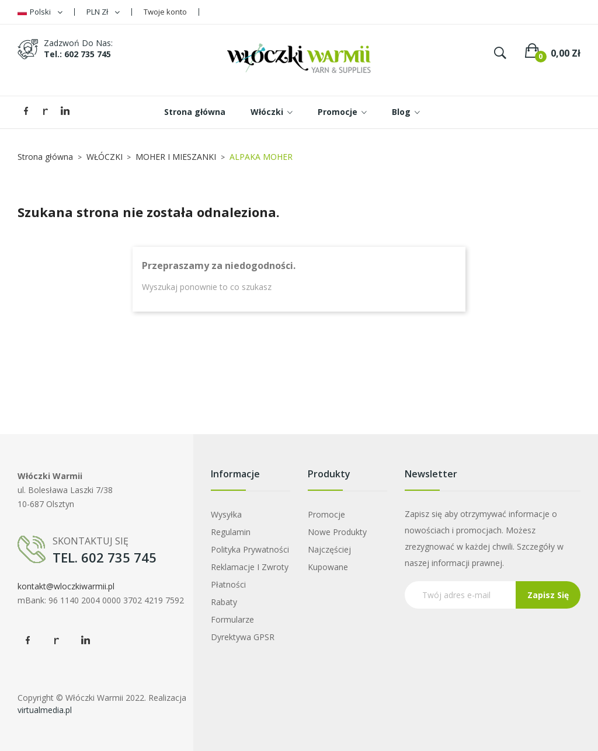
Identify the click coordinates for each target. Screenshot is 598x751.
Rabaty (224, 601)
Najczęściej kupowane (329, 558)
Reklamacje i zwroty (249, 566)
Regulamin (231, 531)
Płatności (228, 584)
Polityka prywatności (250, 549)
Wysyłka (226, 514)
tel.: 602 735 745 (77, 54)
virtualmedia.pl (45, 709)
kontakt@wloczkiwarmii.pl (66, 586)
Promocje (326, 514)
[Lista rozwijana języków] (40, 12)
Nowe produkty (337, 531)
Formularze (232, 619)
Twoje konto (165, 11)
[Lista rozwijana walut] (103, 12)
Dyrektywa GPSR (242, 636)
